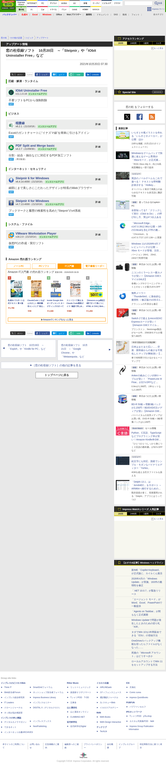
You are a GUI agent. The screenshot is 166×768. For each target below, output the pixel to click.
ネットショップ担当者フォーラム (48, 692)
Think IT (8, 687)
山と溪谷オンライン (79, 712)
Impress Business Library (44, 697)
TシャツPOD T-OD (79, 697)
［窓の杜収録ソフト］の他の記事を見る (56, 365)
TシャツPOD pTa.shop (141, 716)
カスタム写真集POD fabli (142, 721)
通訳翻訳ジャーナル (109, 697)
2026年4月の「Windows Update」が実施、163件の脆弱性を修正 (146, 582)
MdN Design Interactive (110, 722)
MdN (99, 713)
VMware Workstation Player (36, 233)
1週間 (146, 43)
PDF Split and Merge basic (35, 145)
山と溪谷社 (72, 707)
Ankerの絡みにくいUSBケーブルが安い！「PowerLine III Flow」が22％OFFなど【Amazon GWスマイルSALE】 (146, 382)
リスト (30, 75)
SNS (116, 14)
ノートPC (18, 266)
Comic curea (135, 692)
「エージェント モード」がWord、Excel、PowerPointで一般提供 (146, 602)
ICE (128, 683)
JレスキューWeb (107, 702)
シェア (44, 75)
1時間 (120, 43)
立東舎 (73, 702)
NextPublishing (40, 726)
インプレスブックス (42, 721)
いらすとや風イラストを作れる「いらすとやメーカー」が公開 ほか (146, 136)
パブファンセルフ (138, 707)
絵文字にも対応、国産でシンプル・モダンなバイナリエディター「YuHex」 (146, 464)
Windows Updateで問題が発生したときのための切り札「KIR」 (146, 623)
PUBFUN (130, 702)
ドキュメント (103, 14)
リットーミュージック (80, 687)
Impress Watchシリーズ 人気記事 (140, 509)
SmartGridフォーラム (43, 687)
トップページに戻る (57, 375)
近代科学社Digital (78, 726)
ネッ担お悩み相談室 (13, 713)
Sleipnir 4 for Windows (32, 201)
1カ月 (158, 43)
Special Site (129, 92)
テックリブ (102, 727)
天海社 (133, 687)
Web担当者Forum (12, 692)
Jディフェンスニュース (110, 692)
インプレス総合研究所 (14, 697)
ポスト (20, 75)
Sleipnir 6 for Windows (32, 178)
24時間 (133, 43)
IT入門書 (69, 266)
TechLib (103, 731)
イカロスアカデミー (109, 707)
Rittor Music (73, 683)
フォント (135, 14)
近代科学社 (72, 722)
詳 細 (97, 91)
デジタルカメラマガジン (15, 722)
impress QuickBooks (139, 697)
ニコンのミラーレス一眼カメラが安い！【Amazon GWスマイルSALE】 (146, 276)
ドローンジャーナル (13, 707)
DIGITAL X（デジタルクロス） (47, 707)
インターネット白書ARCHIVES (18, 732)
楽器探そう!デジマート (80, 692)
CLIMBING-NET (77, 717)
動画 (125, 14)
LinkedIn (95, 75)
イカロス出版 (103, 683)
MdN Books (105, 717)
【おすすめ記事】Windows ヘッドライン (142, 563)
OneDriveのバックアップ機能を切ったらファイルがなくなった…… (146, 644)
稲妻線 (20, 123)
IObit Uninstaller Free (31, 90)
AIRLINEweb (106, 687)
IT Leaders (9, 702)
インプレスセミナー (42, 702)
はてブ (61, 75)
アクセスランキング (133, 38)
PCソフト (44, 266)
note (78, 75)
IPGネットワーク (134, 712)
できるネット (10, 727)
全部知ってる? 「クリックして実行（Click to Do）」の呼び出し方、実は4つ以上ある (146, 213)
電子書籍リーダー (94, 266)
